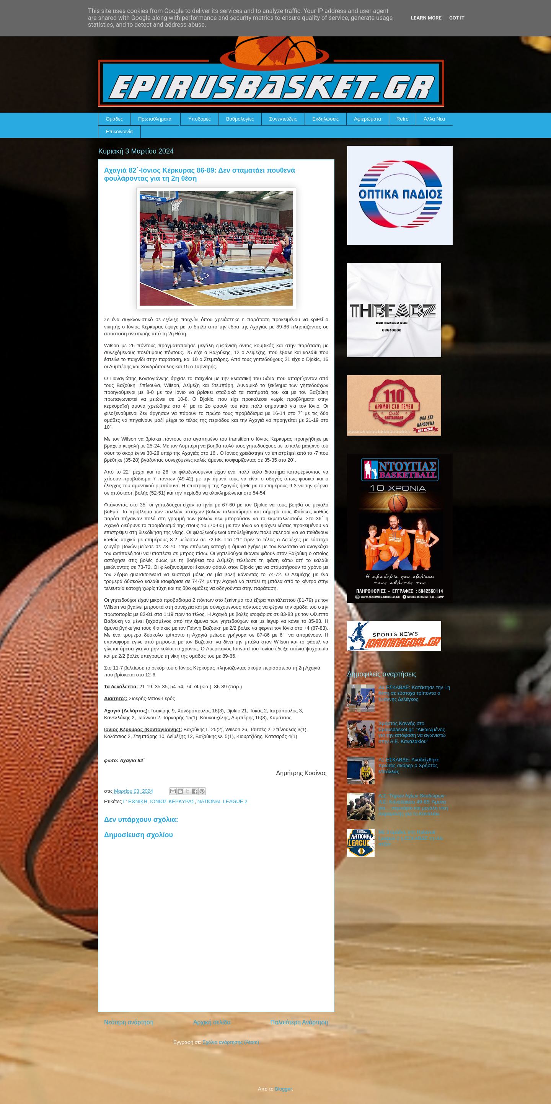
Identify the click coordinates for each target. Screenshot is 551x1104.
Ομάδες (114, 119)
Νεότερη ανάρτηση (128, 1022)
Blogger (283, 1089)
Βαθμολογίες (240, 119)
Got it (457, 18)
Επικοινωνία (119, 131)
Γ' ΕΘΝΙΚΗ (135, 801)
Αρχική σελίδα (211, 1022)
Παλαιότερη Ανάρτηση (299, 1022)
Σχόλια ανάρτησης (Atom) (231, 1042)
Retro (402, 119)
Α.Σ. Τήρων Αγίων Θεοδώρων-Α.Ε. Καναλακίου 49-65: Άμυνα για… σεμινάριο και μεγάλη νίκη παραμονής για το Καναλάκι (413, 805)
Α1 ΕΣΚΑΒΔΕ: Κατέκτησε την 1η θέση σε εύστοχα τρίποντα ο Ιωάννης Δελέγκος (414, 693)
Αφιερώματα (367, 119)
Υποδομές (199, 119)
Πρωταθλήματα (154, 119)
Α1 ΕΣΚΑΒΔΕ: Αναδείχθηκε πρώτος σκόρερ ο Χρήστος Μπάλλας (408, 765)
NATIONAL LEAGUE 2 (222, 801)
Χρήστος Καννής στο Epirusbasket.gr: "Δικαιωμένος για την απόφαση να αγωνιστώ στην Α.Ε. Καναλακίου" (412, 732)
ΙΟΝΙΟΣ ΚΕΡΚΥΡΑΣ (172, 801)
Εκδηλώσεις (325, 119)
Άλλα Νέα (434, 119)
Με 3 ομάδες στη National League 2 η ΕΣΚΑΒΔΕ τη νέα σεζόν (410, 838)
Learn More (426, 18)
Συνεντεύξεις (283, 119)
